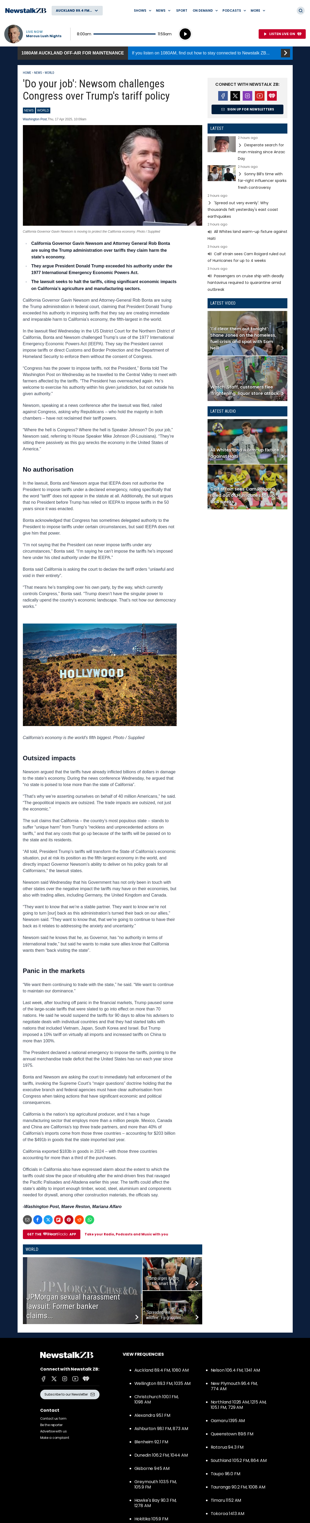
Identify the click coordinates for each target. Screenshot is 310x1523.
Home (27, 73)
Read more (247, 149)
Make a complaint (54, 1437)
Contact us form (53, 1418)
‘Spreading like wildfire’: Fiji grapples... (164, 1315)
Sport (181, 10)
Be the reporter (51, 1425)
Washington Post (35, 119)
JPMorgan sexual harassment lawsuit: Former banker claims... (73, 1306)
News (38, 73)
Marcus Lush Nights (43, 36)
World (49, 73)
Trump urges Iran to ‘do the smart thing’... (163, 1281)
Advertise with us (53, 1431)
